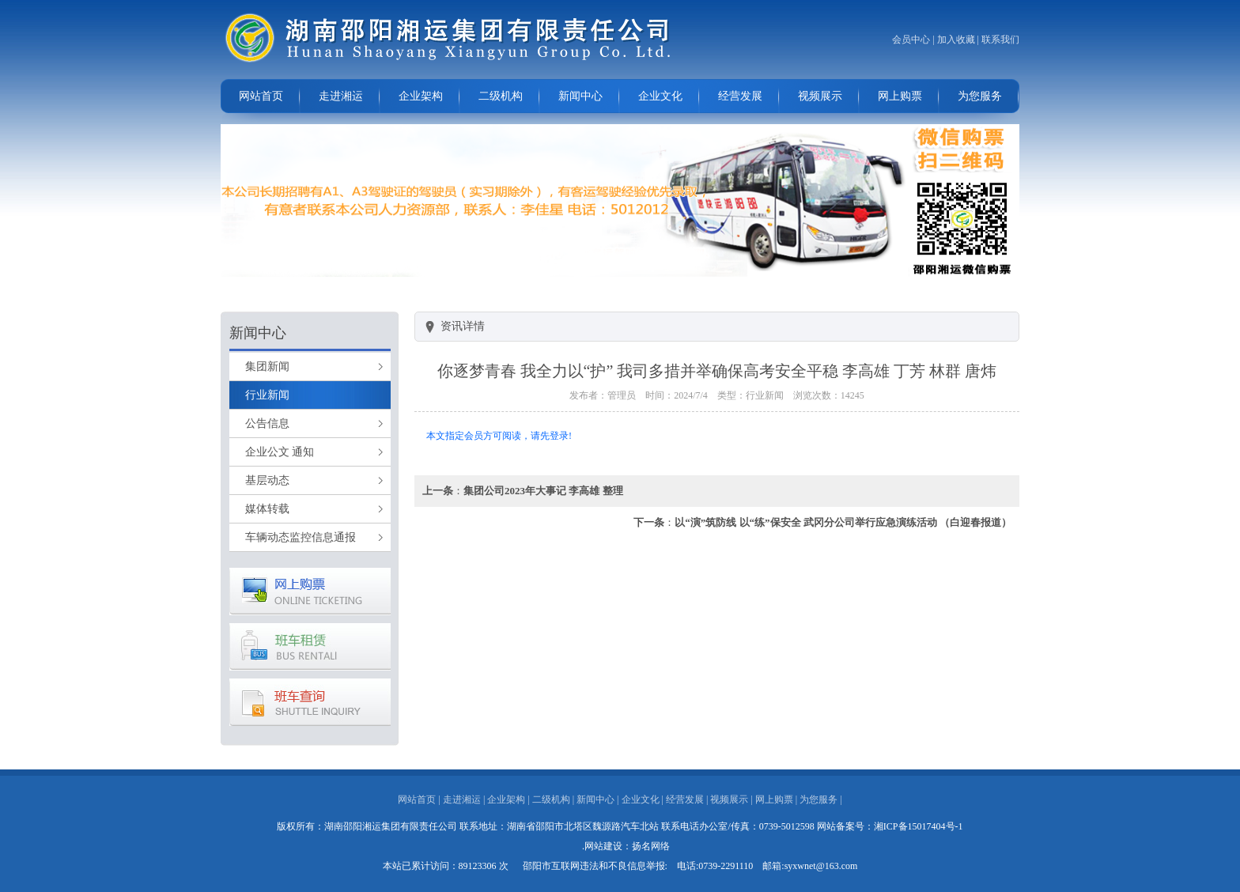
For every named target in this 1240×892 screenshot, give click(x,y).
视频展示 (820, 96)
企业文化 (660, 96)
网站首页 (261, 96)
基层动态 (267, 480)
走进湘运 (341, 96)
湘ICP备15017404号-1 (918, 826)
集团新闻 (267, 366)
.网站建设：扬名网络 (626, 846)
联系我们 (1000, 39)
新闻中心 (580, 96)
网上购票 (900, 96)
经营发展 (740, 96)
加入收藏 (956, 39)
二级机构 (500, 96)
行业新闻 (267, 395)
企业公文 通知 (280, 452)
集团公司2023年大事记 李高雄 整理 (543, 491)
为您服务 (980, 96)
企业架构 (421, 96)
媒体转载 (267, 509)
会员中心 (911, 39)
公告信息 (267, 423)
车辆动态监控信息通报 (300, 537)
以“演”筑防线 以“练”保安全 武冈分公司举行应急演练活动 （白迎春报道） (843, 522)
